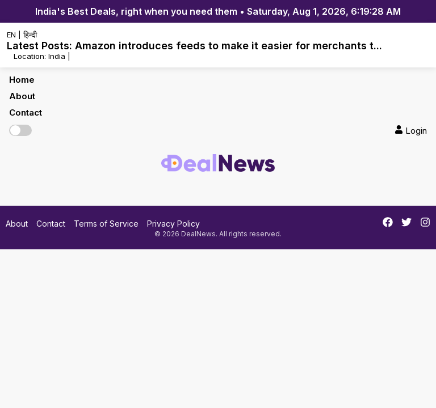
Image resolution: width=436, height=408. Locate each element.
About (22, 96)
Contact (25, 112)
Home (22, 79)
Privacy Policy (173, 223)
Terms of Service (106, 223)
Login (411, 130)
